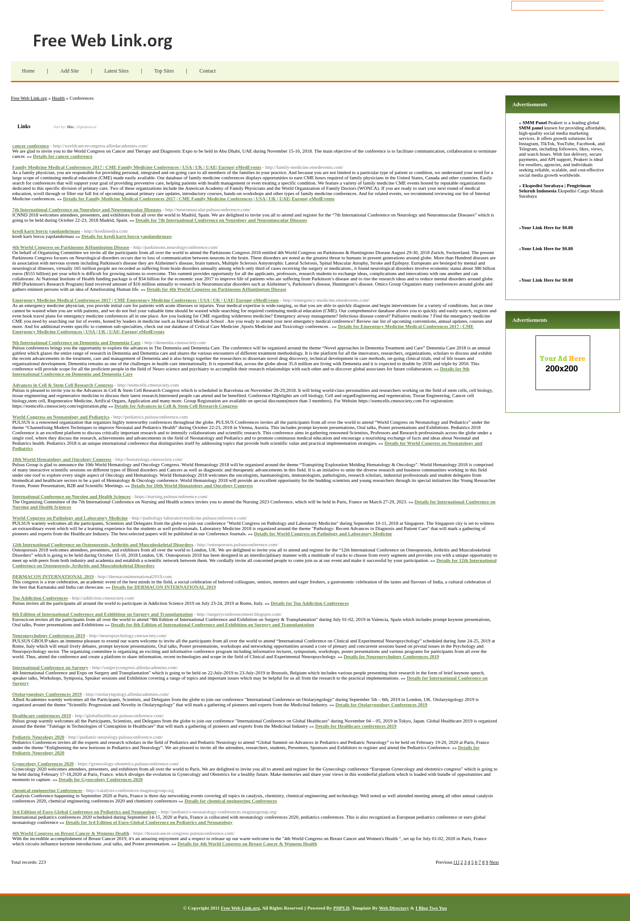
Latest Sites (116, 71)
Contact (208, 71)
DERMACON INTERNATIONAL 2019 (53, 576)
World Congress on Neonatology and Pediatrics (60, 416)
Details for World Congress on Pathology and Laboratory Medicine (323, 533)
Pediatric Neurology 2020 (38, 737)
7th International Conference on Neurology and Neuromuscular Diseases (86, 209)
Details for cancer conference (62, 156)
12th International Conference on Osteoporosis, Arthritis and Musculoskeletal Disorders (102, 544)
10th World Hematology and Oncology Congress (62, 459)
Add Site (69, 71)
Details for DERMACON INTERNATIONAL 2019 (164, 587)
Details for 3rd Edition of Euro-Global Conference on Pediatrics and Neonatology (149, 822)
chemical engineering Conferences (47, 790)
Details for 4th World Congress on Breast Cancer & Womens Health (247, 843)
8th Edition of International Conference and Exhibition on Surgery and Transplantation (102, 614)
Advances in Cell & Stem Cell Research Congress (62, 384)
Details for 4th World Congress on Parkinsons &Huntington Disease (216, 289)
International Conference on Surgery (50, 667)
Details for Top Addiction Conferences (310, 603)
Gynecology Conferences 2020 (43, 763)
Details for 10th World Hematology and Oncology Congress (192, 485)
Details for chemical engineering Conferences (231, 800)
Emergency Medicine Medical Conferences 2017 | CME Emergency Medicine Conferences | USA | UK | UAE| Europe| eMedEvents (145, 300)
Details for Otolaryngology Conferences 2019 (381, 704)
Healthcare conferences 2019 (41, 715)
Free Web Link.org (118, 41)
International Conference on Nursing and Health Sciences (71, 496)
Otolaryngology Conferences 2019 (47, 694)
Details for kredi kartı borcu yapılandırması (126, 236)
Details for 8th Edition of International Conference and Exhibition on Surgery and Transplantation (212, 624)
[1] (456, 862)
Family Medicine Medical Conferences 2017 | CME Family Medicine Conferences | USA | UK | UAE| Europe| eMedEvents (136, 167)
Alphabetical (86, 127)
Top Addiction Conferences (40, 597)
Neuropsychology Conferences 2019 (48, 635)
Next (494, 862)
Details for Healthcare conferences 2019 (355, 726)
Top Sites (164, 71)
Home (28, 71)
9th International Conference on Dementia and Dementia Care (76, 342)
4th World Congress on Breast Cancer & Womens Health (70, 833)
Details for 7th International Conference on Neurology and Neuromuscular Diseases (221, 220)
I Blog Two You (431, 908)
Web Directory (394, 908)
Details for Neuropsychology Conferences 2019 (391, 656)
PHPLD (341, 908)
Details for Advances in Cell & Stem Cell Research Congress (176, 405)
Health (58, 98)
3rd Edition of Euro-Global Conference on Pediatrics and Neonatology (84, 811)
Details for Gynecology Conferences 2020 (101, 779)
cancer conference (30, 145)
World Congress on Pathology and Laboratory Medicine (70, 517)
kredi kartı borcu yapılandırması (46, 231)
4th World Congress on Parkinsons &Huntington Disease (70, 247)
